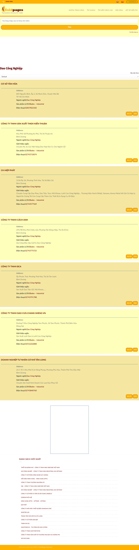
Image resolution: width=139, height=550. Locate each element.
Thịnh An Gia (25, 523)
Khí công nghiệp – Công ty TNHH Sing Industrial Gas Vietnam (41, 490)
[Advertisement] (69, 52)
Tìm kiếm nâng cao (105, 10)
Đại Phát (24, 505)
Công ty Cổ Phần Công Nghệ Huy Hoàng (34, 475)
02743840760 (31, 390)
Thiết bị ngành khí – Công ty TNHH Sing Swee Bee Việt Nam (40, 467)
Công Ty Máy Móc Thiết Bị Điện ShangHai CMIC (36, 508)
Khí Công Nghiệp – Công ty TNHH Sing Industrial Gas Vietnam (41, 471)
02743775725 (31, 251)
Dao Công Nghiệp (33, 100)
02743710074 (31, 154)
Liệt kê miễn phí (131, 10)
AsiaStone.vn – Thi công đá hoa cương (34, 527)
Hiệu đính (119, 10)
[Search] (3, 1)
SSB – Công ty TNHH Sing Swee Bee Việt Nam (35, 486)
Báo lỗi (129, 113)
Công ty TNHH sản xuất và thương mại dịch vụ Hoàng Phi (40, 534)
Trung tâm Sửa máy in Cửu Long (32, 516)
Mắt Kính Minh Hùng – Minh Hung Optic (34, 478)
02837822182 (31, 108)
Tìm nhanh (91, 10)
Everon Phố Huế (26, 497)
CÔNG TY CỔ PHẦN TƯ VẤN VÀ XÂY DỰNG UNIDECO (36, 493)
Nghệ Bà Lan (25, 512)
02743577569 (31, 204)
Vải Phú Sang (25, 538)
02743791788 (31, 297)
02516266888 (31, 344)
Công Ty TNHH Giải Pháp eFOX (30, 531)
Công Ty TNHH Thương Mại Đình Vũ (33, 482)
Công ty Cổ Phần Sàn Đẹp (29, 519)
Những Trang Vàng (76, 10)
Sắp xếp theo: (134, 73)
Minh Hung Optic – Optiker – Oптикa (33, 501)
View (135, 113)
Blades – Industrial (36, 104)
